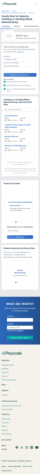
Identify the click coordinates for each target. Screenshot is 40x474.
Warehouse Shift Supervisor (16, 146)
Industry (14, 11)
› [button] (35, 204)
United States (5, 11)
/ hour (25, 36)
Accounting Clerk (11, 116)
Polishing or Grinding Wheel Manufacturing (14, 13)
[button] (6, 26)
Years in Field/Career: (11, 66)
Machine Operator (12, 136)
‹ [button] (5, 204)
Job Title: (10, 316)
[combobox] (20, 59)
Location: (7, 56)
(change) (16, 63)
